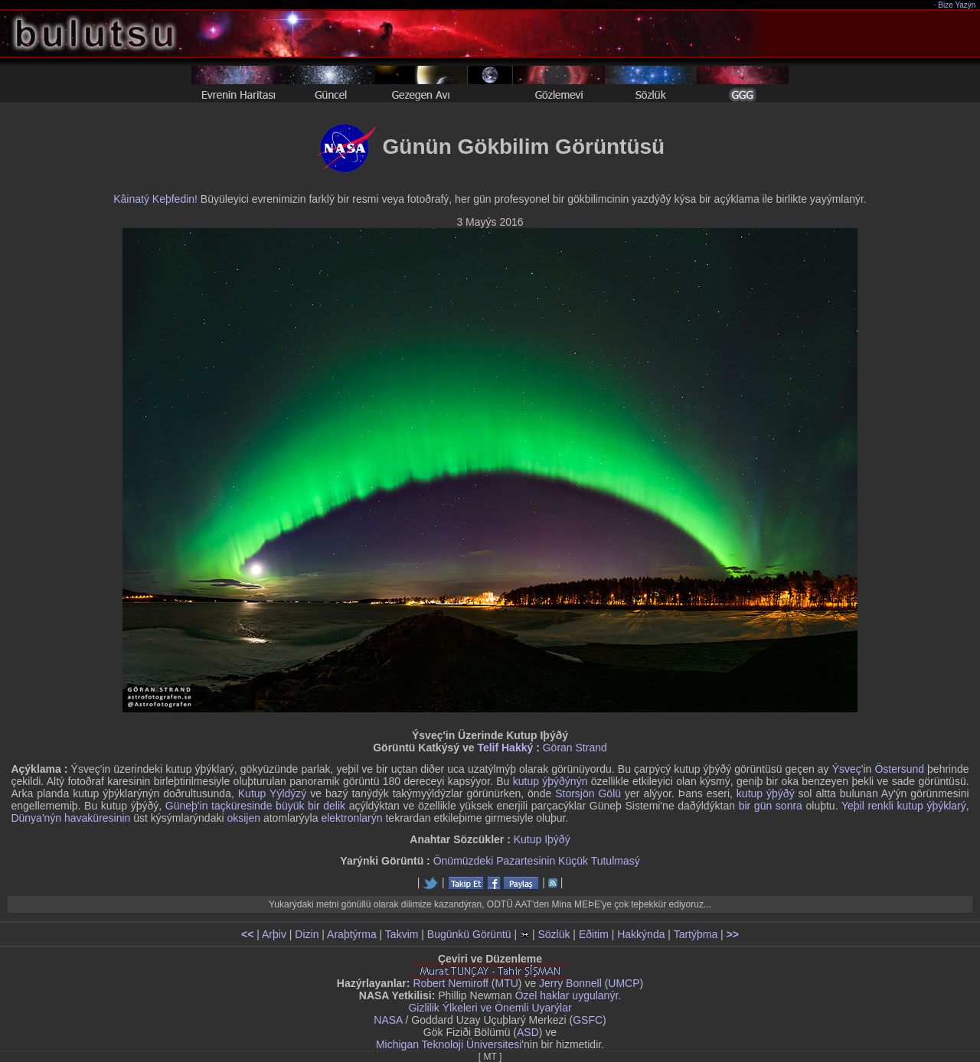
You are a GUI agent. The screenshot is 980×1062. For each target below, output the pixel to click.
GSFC (588, 1020)
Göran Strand (575, 747)
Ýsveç (846, 769)
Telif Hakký (505, 747)
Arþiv (274, 934)
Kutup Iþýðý (542, 839)
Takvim (402, 934)
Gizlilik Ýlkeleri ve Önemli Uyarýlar (489, 1008)
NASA (388, 1020)
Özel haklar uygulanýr (567, 995)
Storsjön (574, 793)
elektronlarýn (351, 818)
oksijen (243, 818)
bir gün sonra (770, 806)
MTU (506, 983)
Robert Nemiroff (450, 983)
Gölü (609, 793)
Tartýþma (696, 934)
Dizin (306, 934)
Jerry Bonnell (570, 983)
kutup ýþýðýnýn (550, 781)
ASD (528, 1032)
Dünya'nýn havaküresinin (70, 818)
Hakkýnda (641, 934)
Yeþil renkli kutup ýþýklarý (903, 806)
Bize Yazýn (957, 5)
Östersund (899, 769)
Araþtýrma (352, 934)
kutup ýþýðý (766, 793)
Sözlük (553, 934)
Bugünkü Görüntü (469, 934)
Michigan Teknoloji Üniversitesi (448, 1044)
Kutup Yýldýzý (272, 793)
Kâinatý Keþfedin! (155, 199)
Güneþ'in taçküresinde (219, 806)
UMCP (623, 983)
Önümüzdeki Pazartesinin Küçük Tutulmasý (536, 861)
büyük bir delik (310, 806)
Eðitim (594, 934)
